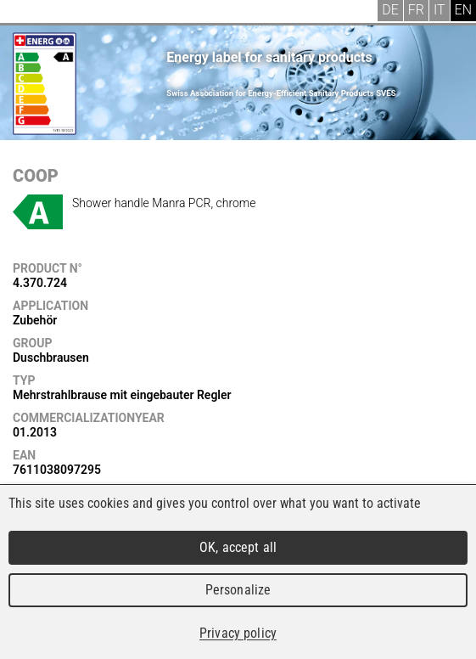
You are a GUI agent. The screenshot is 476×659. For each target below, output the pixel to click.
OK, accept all (238, 547)
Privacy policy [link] (238, 633)
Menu (25, 12)
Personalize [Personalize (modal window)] (238, 590)
